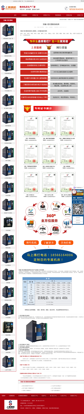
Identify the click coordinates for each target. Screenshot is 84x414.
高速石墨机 (8, 335)
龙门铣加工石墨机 (8, 108)
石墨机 (65, 19)
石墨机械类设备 (8, 73)
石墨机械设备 (8, 125)
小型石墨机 (24, 317)
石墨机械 (8, 282)
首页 (15, 15)
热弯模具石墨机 (8, 143)
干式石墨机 (8, 317)
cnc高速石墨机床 (8, 178)
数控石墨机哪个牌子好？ (27, 385)
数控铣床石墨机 (8, 56)
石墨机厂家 (70, 19)
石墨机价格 (69, 15)
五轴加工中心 (73, 395)
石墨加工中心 (46, 15)
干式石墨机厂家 (8, 90)
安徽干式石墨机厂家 (24, 364)
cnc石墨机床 (8, 265)
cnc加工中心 (63, 395)
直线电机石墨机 (8, 300)
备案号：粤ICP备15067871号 (38, 400)
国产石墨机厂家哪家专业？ (28, 388)
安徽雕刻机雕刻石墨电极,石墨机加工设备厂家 (30, 373)
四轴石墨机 (8, 247)
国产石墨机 (8, 160)
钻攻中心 (44, 395)
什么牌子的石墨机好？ (57, 385)
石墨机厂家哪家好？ (26, 390)
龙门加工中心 (53, 395)
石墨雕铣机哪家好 (23, 395)
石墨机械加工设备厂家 (8, 38)
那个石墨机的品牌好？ (57, 388)
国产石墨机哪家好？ (56, 390)
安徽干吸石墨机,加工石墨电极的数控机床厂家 (30, 356)
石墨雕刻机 (12, 395)
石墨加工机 (35, 15)
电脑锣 (3, 395)
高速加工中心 (34, 395)
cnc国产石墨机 (8, 370)
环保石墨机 (8, 195)
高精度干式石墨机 (8, 213)
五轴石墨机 (8, 352)
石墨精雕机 (24, 15)
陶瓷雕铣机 (58, 15)
